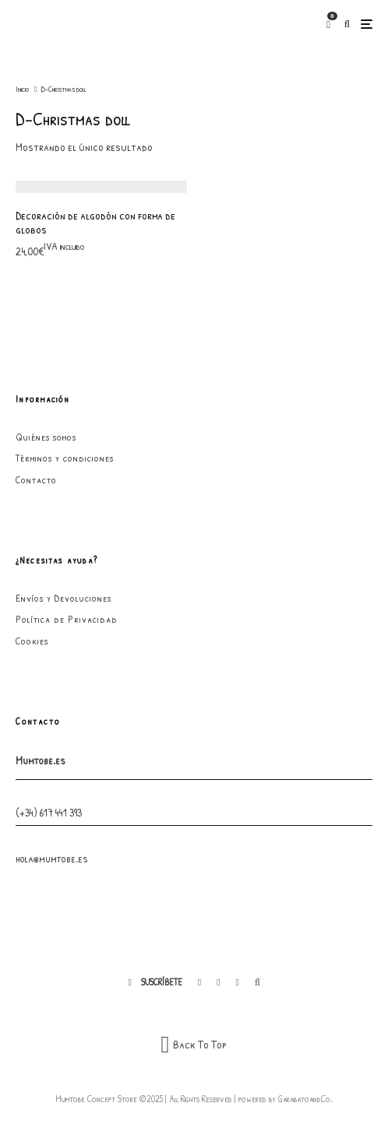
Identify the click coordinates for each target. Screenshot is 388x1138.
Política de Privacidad (67, 619)
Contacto (36, 479)
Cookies (32, 641)
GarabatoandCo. (305, 1098)
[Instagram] (218, 982)
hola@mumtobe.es (52, 858)
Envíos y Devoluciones (63, 598)
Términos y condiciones (65, 458)
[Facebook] (199, 982)
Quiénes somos (46, 437)
